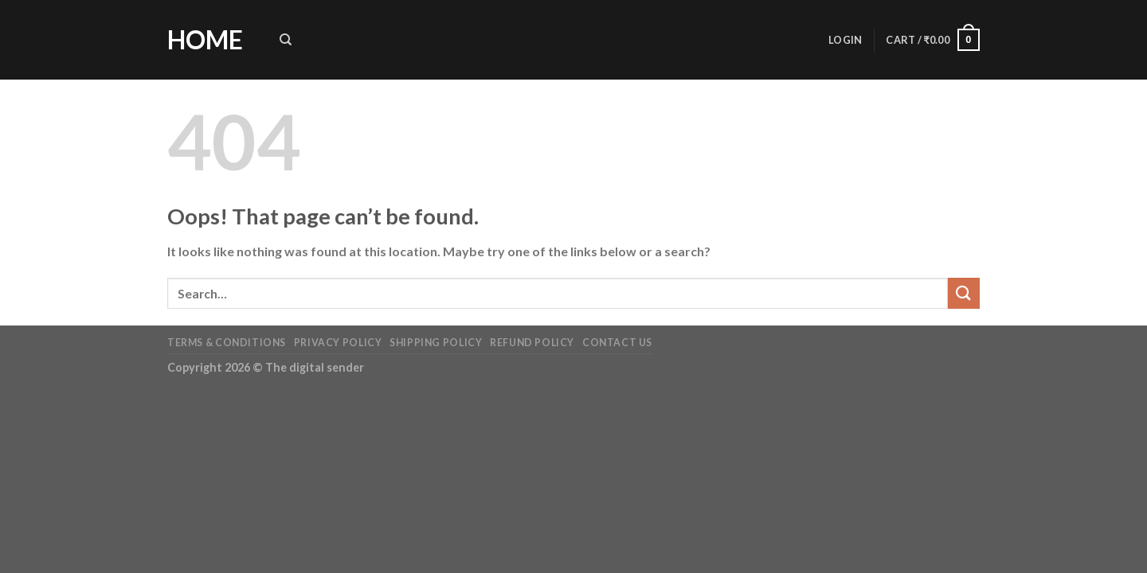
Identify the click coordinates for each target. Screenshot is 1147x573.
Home (205, 40)
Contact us (617, 343)
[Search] (286, 40)
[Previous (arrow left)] (15, 446)
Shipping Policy (436, 343)
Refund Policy (532, 343)
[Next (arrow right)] (59, 446)
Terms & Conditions (226, 343)
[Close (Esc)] (15, 403)
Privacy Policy (338, 343)
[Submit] (964, 293)
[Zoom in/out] (59, 403)
